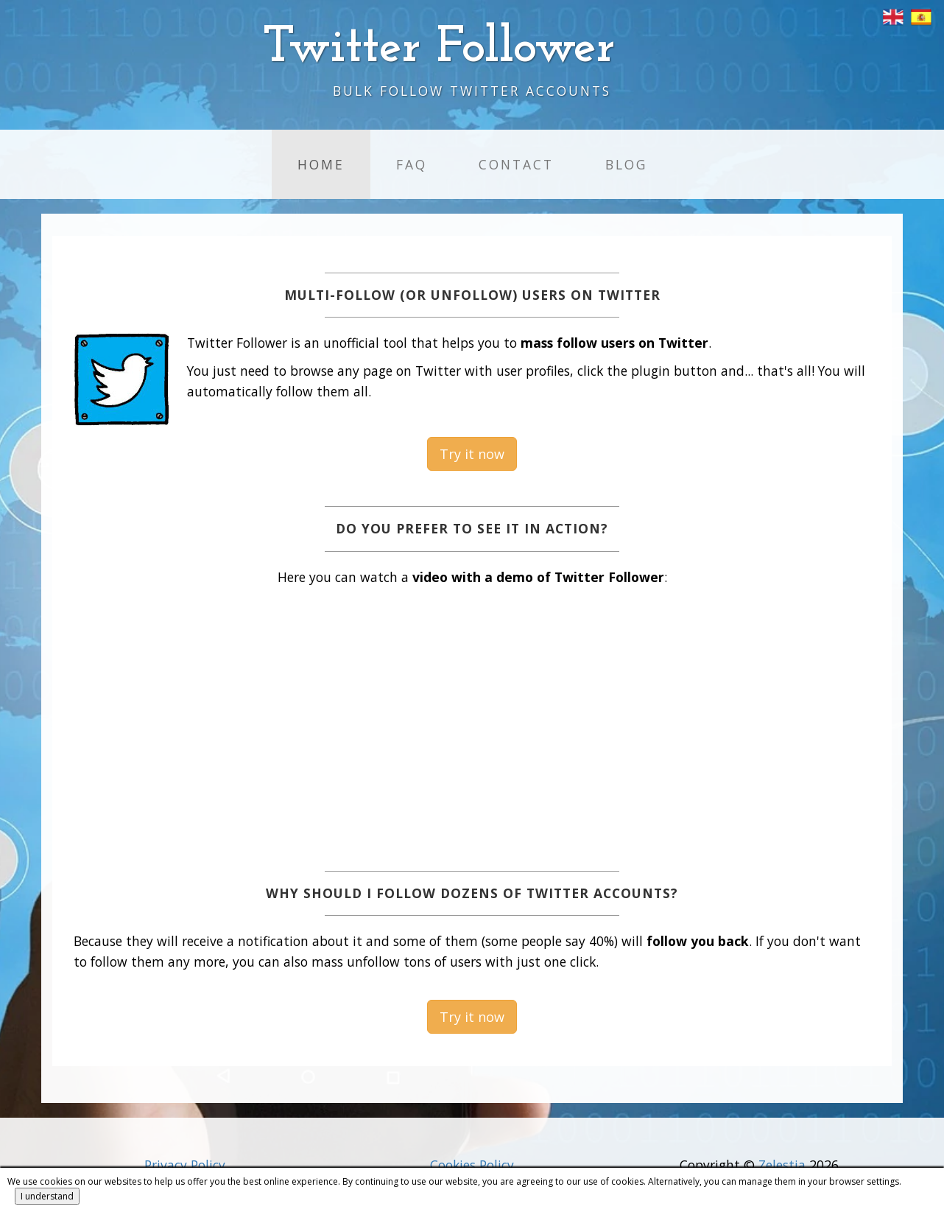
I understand (47, 1196)
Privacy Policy (184, 1165)
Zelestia (782, 1165)
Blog (626, 164)
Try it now (472, 454)
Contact (516, 164)
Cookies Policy (472, 1165)
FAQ (411, 164)
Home (321, 164)
